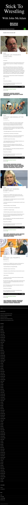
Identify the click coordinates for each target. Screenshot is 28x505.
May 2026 (1, 327)
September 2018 (2, 476)
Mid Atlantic (6, 166)
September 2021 (2, 418)
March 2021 (2, 428)
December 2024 (2, 355)
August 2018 (2, 478)
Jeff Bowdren (9, 301)
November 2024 (2, 356)
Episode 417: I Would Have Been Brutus (6, 315)
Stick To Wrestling (15, 94)
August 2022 (2, 400)
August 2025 (2, 342)
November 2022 (2, 395)
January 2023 (2, 392)
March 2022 (2, 408)
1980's (5, 164)
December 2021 (2, 413)
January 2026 (2, 334)
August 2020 (2, 439)
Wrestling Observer (7, 95)
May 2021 (1, 424)
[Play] (4, 86)
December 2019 (2, 452)
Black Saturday (9, 300)
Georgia (5, 301)
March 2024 (2, 369)
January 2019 (2, 470)
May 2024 (1, 366)
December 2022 (2, 394)
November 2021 (2, 415)
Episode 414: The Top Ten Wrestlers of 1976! (6, 320)
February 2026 (2, 332)
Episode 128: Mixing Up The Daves (13, 118)
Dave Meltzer (12, 93)
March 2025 (2, 350)
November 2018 (2, 473)
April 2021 (1, 426)
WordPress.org (2, 499)
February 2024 (2, 371)
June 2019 (1, 462)
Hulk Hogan (19, 164)
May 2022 (1, 405)
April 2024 (1, 368)
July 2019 (1, 460)
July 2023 (1, 382)
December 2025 (2, 335)
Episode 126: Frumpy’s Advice (11, 258)
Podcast (4, 53)
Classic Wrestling (6, 93)
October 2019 (2, 455)
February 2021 (2, 429)
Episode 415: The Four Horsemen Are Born (6, 318)
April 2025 (1, 348)
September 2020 (2, 437)
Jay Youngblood (11, 165)
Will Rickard (18, 167)
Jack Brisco (5, 165)
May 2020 (1, 444)
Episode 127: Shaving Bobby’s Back (11, 189)
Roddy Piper (11, 302)
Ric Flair (16, 166)
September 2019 (2, 457)
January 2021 (2, 431)
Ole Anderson (6, 94)
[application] (14, 87)
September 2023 (2, 379)
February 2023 (2, 390)
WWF (21, 167)
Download (14, 159)
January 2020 (2, 450)
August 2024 (2, 361)
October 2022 (2, 397)
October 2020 (2, 436)
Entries (2, 496)
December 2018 (2, 471)
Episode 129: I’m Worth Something (12, 55)
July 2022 (1, 402)
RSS (7, 90)
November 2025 (2, 337)
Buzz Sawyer (14, 300)
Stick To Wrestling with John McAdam (7, 28)
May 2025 (1, 347)
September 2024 (2, 360)
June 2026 (1, 326)
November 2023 (2, 376)
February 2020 (2, 449)
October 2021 (2, 416)
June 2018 (1, 481)
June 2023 (1, 384)
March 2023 (2, 389)
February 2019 (2, 468)
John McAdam (17, 93)
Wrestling (21, 94)
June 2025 (1, 345)
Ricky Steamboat (21, 166)
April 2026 (1, 329)
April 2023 (1, 387)
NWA (9, 166)
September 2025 (2, 340)
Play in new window (9, 159)
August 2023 (2, 381)
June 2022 (1, 403)
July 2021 (1, 421)
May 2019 (1, 463)
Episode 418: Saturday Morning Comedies (6, 313)
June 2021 (1, 423)
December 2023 (2, 374)
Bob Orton (8, 164)
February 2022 (2, 410)
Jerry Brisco (16, 165)
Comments (2, 498)
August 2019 (2, 458)
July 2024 (1, 363)
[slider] (23, 86)
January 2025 (2, 353)
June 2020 (1, 442)
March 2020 (2, 447)
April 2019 (1, 465)
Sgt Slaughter (6, 167)
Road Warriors (6, 302)
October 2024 (2, 358)
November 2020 (2, 434)
